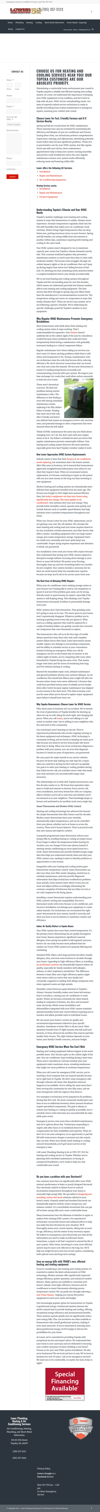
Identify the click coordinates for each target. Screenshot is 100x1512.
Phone (9, 96)
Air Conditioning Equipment (52, 180)
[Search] (91, 29)
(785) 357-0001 (19, 1458)
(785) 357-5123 (50, 9)
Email (10, 106)
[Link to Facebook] (91, 12)
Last (17, 89)
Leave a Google (44, 1473)
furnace (73, 332)
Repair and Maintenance (50, 176)
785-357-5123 (47, 2)
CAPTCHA (11, 169)
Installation (44, 171)
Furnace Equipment (48, 197)
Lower (60, 718)
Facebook (41, 1477)
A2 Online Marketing (60, 1508)
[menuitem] (10, 22)
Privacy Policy (43, 1468)
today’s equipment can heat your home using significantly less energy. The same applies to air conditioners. (62, 499)
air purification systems (47, 964)
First (9, 89)
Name (10, 80)
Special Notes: (13, 130)
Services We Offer (12, 118)
